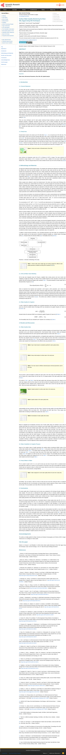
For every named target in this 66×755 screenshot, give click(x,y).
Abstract (54, 13)
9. (19, 603)
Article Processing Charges (7, 24)
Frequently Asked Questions (7, 35)
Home (4, 9)
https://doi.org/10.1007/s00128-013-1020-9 (27, 636)
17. (19, 658)
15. (19, 646)
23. (19, 695)
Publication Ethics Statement (7, 32)
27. (19, 717)
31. (19, 735)
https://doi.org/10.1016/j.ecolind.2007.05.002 (28, 575)
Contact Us (38, 750)
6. (19, 584)
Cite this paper (23, 542)
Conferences (33, 9)
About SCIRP (30, 750)
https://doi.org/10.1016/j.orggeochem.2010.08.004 (29, 691)
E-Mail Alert (4, 753)
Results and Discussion (6, 55)
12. (19, 624)
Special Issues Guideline (6, 42)
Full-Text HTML (56, 16)
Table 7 (42, 449)
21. (19, 682)
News (43, 9)
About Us (52, 9)
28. (19, 721)
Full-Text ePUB (55, 18)
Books (24, 9)
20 (63, 124)
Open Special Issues (6, 39)
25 (21, 142)
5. (19, 578)
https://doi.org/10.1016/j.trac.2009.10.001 (36, 685)
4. (19, 572)
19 (24, 117)
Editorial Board (4, 20)
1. (19, 553)
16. (19, 652)
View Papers (4, 17)
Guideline (3, 22)
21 (64, 124)
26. (19, 712)
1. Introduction (23, 82)
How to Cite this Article (57, 21)
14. (19, 640)
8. (19, 597)
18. (19, 665)
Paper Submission (5, 25)
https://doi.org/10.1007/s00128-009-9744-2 (31, 600)
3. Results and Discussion (27, 323)
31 (35, 296)
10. (19, 611)
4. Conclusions (23, 488)
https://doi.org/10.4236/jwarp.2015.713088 (40, 698)
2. (19, 559)
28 (40, 235)
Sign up (44, 753)
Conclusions (4, 57)
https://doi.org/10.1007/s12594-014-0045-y (30, 662)
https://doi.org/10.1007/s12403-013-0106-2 (27, 643)
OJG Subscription (5, 27)
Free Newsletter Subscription (7, 29)
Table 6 (32, 380)
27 (22, 235)
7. (19, 591)
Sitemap (34, 750)
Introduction (3, 50)
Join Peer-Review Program (15, 753)
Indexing (3, 15)
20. (19, 677)
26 (28, 176)
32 (37, 296)
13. (19, 632)
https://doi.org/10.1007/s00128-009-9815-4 (39, 594)
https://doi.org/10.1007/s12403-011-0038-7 (45, 614)
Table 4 (54, 340)
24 (19, 142)
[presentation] (40, 285)
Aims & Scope (4, 19)
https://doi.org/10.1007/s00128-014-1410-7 (30, 668)
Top (2, 46)
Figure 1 (46, 134)
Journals (14, 9)
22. (19, 688)
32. (19, 742)
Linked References (56, 19)
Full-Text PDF (55, 14)
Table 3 (34, 339)
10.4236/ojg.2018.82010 (24, 16)
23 (23, 138)
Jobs (61, 9)
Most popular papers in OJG (7, 30)
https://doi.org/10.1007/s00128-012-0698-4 (27, 628)
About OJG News (5, 34)
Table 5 (21, 377)
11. (19, 618)
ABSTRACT (22, 49)
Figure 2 (58, 333)
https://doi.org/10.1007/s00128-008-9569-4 (38, 588)
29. (19, 726)
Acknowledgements (25, 534)
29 (52, 235)
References (22, 550)
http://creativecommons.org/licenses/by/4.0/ (28, 39)
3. (19, 567)
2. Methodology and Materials (28, 165)
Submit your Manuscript (54, 753)
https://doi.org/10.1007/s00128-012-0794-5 (27, 621)
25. (19, 706)
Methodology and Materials (7, 53)
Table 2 (22, 308)
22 (19, 126)
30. (19, 731)
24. (19, 701)
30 (53, 265)
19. (19, 671)
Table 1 (55, 235)
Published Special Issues (7, 41)
